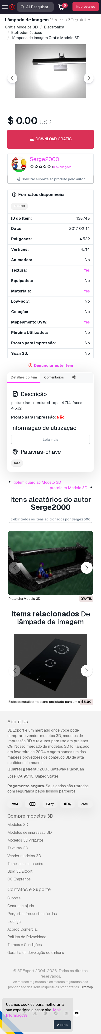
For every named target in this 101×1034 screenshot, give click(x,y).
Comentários (54, 377)
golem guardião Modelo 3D (37, 482)
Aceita (62, 1025)
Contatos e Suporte (29, 889)
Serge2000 (44, 159)
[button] (86, 567)
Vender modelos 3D (24, 855)
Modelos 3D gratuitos (25, 840)
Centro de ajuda (20, 905)
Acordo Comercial (22, 929)
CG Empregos (19, 879)
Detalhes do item (24, 377)
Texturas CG (17, 848)
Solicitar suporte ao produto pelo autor (50, 179)
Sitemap (87, 987)
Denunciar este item (53, 365)
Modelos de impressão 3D (29, 832)
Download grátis (50, 139)
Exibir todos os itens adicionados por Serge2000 (50, 519)
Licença (14, 921)
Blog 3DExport (20, 871)
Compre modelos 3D (30, 816)
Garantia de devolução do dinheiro (35, 952)
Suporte (14, 898)
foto (17, 463)
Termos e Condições (24, 944)
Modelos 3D (17, 824)
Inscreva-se (85, 7)
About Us (17, 722)
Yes (87, 270)
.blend (19, 206)
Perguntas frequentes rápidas (32, 913)
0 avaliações (62, 167)
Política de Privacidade (26, 936)
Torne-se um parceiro (25, 863)
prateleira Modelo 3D (68, 487)
